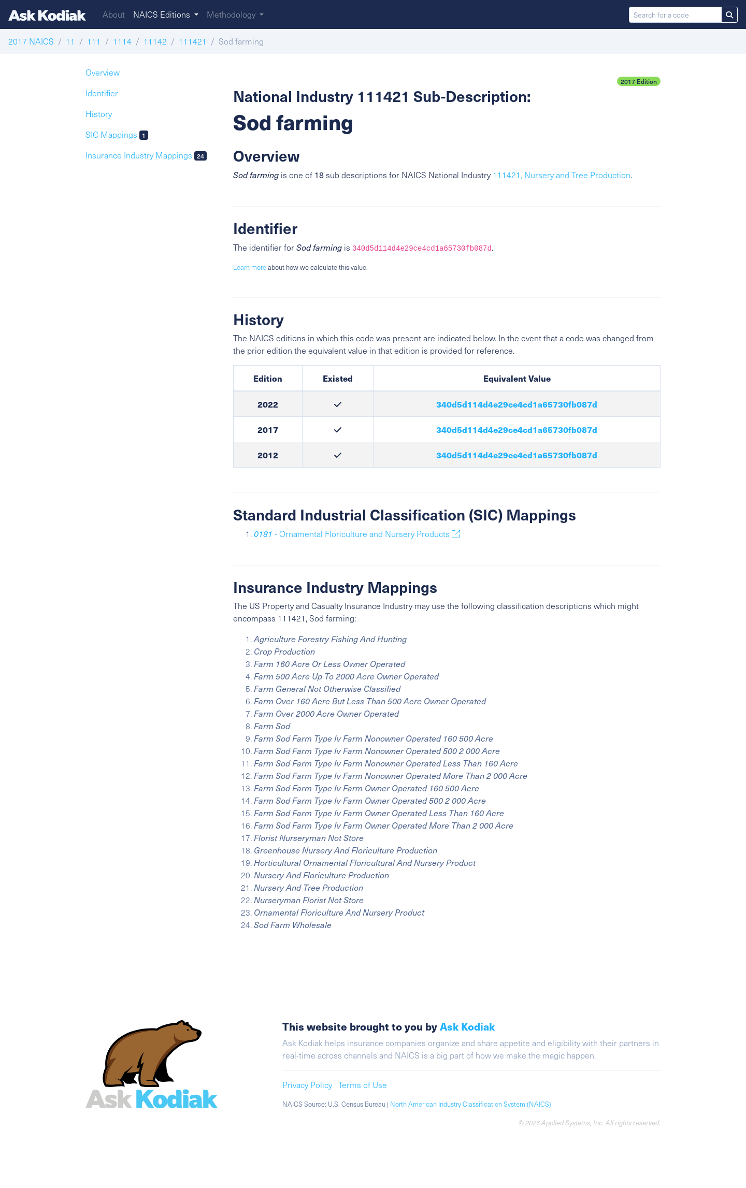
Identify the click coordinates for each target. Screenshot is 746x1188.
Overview (102, 72)
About (114, 14)
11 (70, 41)
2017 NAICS (31, 41)
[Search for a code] (675, 15)
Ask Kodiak (467, 1026)
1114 (122, 41)
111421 (193, 41)
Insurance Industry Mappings (146, 155)
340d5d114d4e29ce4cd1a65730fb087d (516, 404)
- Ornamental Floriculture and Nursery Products (357, 533)
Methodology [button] (232, 14)
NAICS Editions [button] (162, 14)
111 (94, 41)
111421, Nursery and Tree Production (561, 174)
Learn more (249, 267)
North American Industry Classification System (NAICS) (470, 1104)
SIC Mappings (116, 134)
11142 (155, 41)
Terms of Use (362, 1084)
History (98, 113)
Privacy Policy (307, 1084)
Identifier (101, 93)
